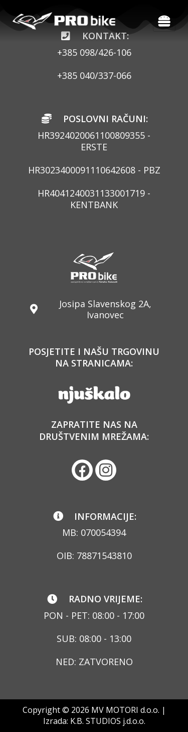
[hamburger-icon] (164, 21)
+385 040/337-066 (94, 75)
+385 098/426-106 (94, 52)
